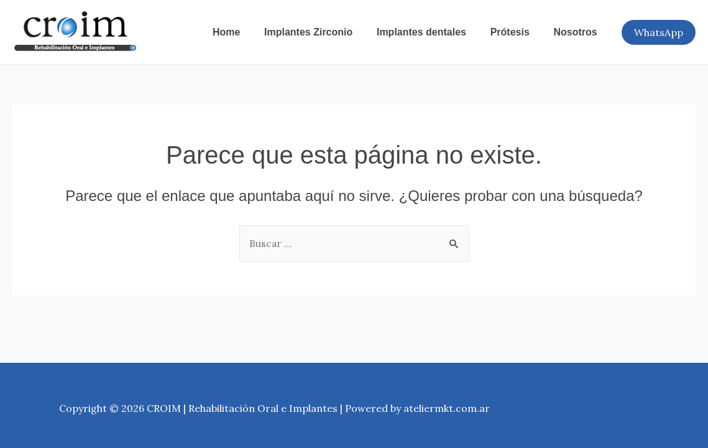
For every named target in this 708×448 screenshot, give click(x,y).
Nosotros (577, 32)
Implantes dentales (432, 32)
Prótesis (516, 32)
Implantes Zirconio (322, 32)
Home (245, 32)
